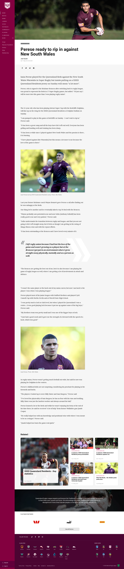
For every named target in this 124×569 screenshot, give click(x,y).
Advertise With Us (51, 565)
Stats (4, 24)
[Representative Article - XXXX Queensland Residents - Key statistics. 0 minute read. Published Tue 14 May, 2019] (44, 462)
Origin (3, 42)
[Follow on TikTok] (32, 536)
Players (4, 32)
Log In (5, 566)
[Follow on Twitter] (39, 536)
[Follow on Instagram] (42, 536)
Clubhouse (5, 35)
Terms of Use (21, 565)
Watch (4, 15)
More (7, 38)
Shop (3, 50)
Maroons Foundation (7, 45)
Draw (4, 18)
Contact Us (43, 565)
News (4, 13)
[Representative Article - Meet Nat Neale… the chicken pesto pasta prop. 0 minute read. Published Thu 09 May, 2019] (106, 474)
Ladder (4, 21)
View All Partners (69, 529)
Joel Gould (24, 59)
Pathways (5, 26)
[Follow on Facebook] (35, 536)
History (4, 47)
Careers (35, 565)
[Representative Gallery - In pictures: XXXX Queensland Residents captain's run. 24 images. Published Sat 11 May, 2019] (106, 449)
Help (39, 565)
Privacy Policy (28, 565)
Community (6, 29)
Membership (5, 53)
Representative (25, 43)
